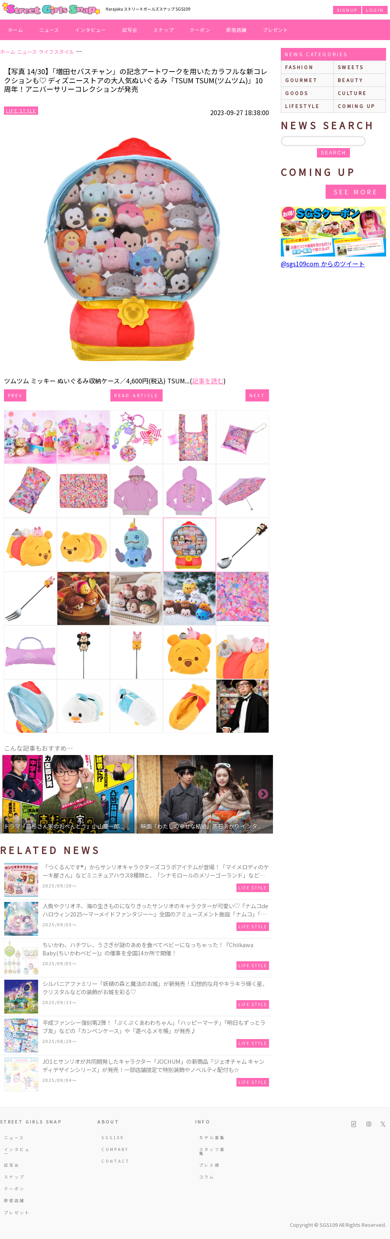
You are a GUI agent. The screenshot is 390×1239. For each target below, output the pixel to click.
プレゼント (276, 29)
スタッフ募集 (212, 1151)
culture (352, 93)
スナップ (163, 29)
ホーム (16, 29)
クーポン (200, 29)
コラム (207, 1177)
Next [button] (263, 794)
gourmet (301, 80)
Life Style (21, 110)
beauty (351, 80)
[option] (68, 794)
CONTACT (115, 1161)
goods (297, 93)
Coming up (357, 106)
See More (355, 191)
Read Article (136, 395)
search (333, 153)
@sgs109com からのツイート (323, 263)
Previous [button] (10, 794)
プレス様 (209, 1165)
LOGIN (375, 10)
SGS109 (112, 1137)
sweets (351, 67)
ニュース (49, 29)
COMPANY (115, 1149)
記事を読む (207, 380)
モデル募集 (212, 1137)
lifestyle (302, 106)
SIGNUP (347, 10)
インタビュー (90, 29)
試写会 (130, 29)
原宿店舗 (236, 29)
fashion (299, 67)
